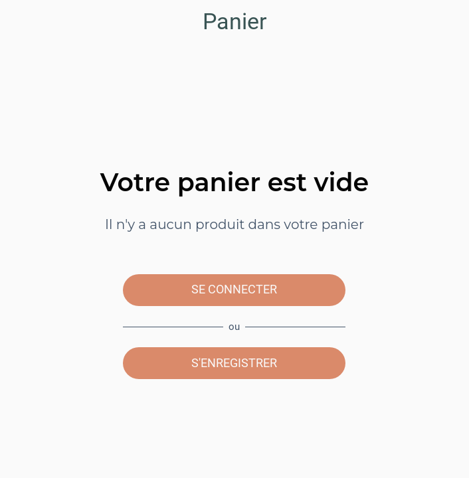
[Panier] (448, 21)
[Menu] (21, 21)
